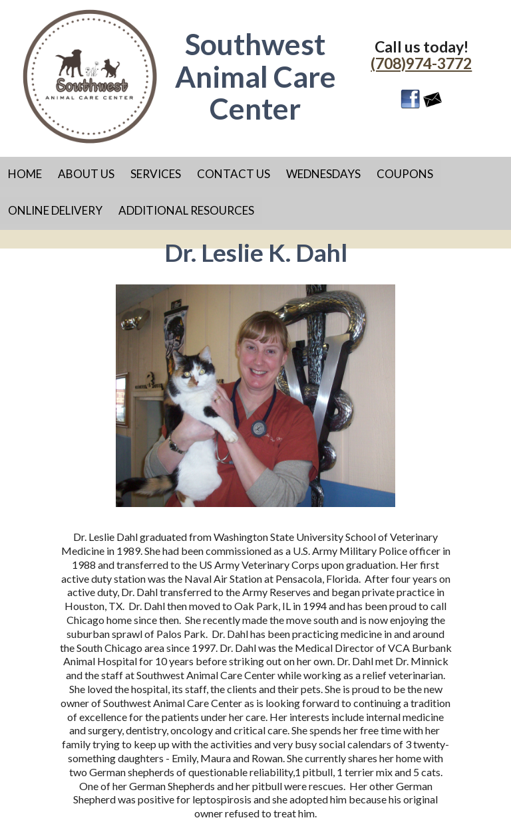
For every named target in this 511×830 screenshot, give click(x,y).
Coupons (405, 174)
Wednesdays (323, 174)
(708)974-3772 (421, 63)
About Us (86, 174)
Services (155, 174)
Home (25, 174)
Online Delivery (55, 210)
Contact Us (233, 174)
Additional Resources (186, 210)
